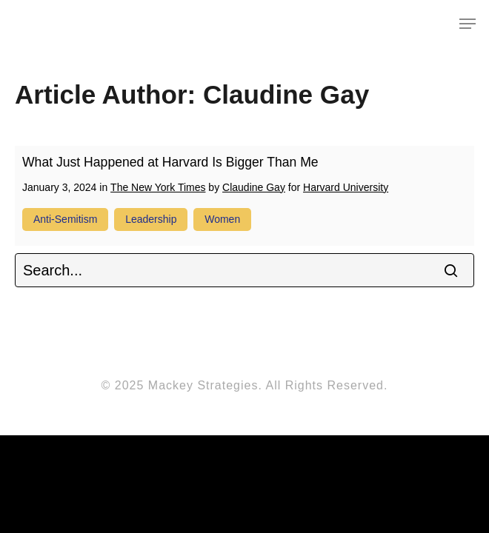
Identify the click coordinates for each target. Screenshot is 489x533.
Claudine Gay (253, 187)
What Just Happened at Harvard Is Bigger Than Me (170, 162)
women (222, 219)
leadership (150, 219)
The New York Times (157, 187)
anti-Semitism (65, 219)
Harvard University (345, 187)
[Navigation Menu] (467, 23)
